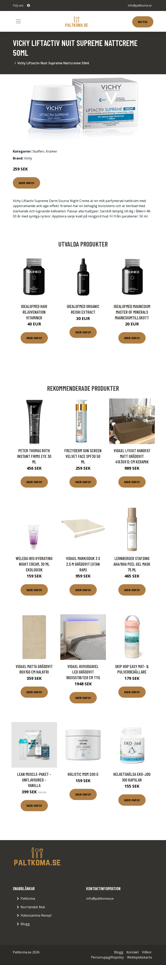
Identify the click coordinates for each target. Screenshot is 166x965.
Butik (142, 22)
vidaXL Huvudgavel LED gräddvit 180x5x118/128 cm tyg (83, 672)
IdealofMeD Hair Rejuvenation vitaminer (34, 312)
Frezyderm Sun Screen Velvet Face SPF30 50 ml (83, 456)
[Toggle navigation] (18, 21)
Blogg (25, 924)
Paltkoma (28, 898)
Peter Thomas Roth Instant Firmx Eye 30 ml (34, 456)
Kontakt (132, 952)
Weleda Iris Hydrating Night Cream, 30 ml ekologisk (34, 564)
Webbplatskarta (139, 957)
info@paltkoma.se (140, 5)
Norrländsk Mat (33, 907)
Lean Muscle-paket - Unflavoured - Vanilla (34, 780)
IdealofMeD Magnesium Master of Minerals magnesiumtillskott (132, 312)
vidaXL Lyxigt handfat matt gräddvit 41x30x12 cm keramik (132, 456)
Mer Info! (26, 183)
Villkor (147, 952)
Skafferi (38, 151)
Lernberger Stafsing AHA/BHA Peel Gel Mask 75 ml (131, 564)
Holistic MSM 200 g (83, 774)
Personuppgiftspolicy (107, 957)
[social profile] (28, 5)
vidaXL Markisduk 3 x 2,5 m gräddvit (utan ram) (83, 564)
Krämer (51, 151)
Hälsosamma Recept (36, 915)
